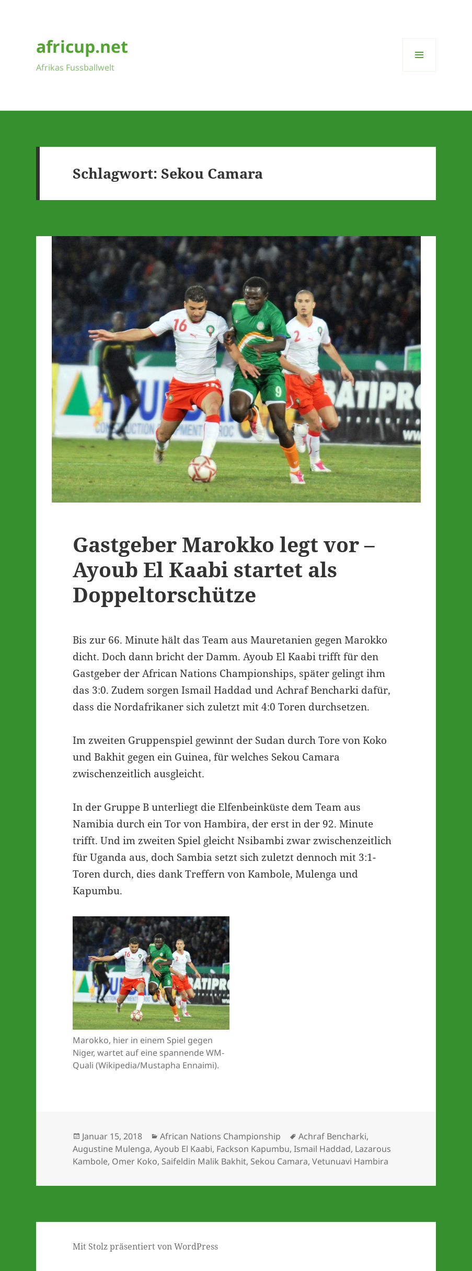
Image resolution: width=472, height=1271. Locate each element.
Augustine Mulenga (111, 1149)
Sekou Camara (279, 1161)
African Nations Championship (220, 1136)
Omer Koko (134, 1161)
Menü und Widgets (419, 71)
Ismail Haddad (322, 1149)
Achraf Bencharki (332, 1136)
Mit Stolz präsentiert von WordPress (145, 1246)
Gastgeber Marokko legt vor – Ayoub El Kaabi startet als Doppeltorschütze (224, 569)
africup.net (82, 46)
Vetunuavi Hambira (350, 1161)
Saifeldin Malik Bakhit (204, 1161)
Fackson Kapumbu (253, 1149)
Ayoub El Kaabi (183, 1149)
